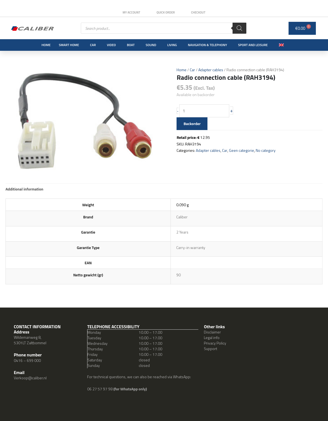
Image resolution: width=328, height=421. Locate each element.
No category (266, 150)
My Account (131, 12)
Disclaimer (212, 332)
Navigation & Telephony (207, 44)
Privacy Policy (215, 343)
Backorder (192, 123)
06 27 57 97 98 (100, 389)
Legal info (212, 337)
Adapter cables (210, 70)
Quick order (165, 12)
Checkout (199, 12)
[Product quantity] (204, 111)
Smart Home (69, 44)
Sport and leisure (253, 44)
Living (172, 44)
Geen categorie (241, 150)
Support (210, 348)
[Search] (239, 28)
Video (111, 44)
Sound (151, 44)
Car (93, 44)
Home (45, 44)
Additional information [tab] (24, 189)
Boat (131, 44)
